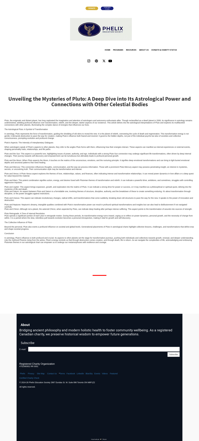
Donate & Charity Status (164, 50)
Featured (114, 373)
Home (107, 50)
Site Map (40, 373)
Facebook (71, 373)
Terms (62, 373)
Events (97, 373)
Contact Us (52, 373)
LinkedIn (80, 373)
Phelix (22, 373)
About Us (144, 50)
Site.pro (104, 439)
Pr (29, 373)
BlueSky (89, 373)
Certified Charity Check (29, 378)
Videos (105, 373)
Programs (118, 50)
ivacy (32, 373)
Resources (131, 50)
